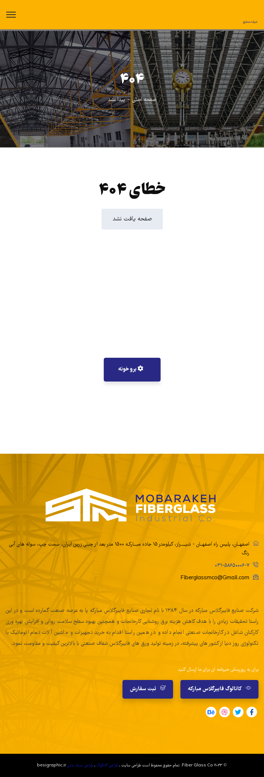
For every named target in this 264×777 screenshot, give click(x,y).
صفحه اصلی (144, 100)
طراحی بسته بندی (80, 766)
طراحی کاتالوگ (107, 766)
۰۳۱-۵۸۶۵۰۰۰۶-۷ (232, 565)
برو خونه (130, 369)
